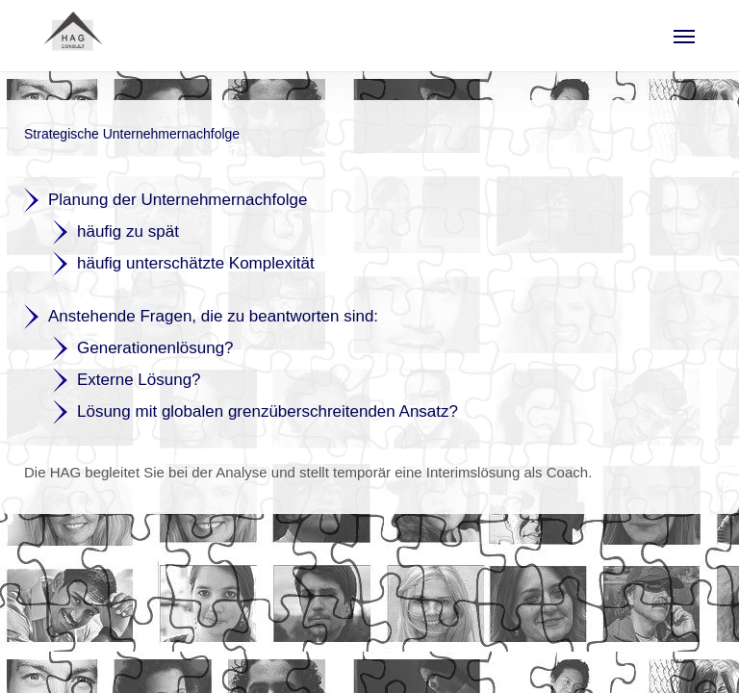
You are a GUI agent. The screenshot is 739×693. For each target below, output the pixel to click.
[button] (684, 35)
